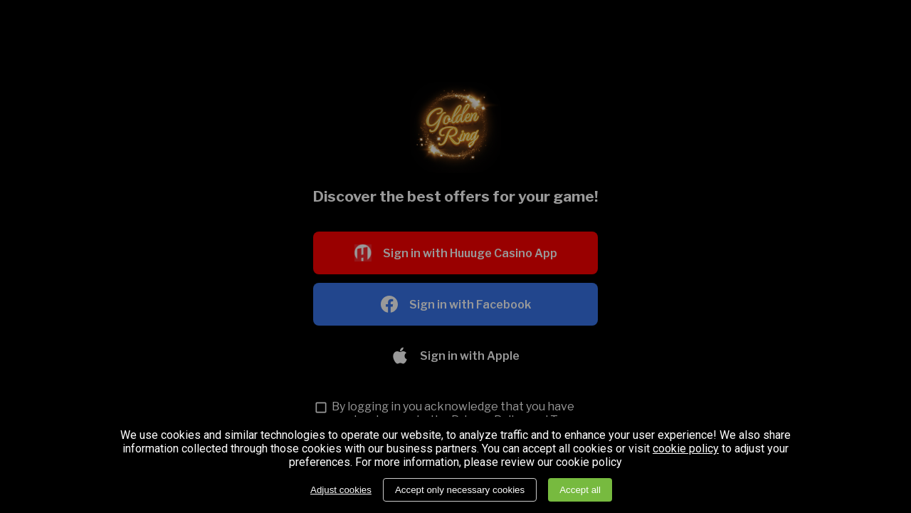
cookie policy (686, 449)
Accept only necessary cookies (460, 489)
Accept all (580, 489)
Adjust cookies (341, 489)
